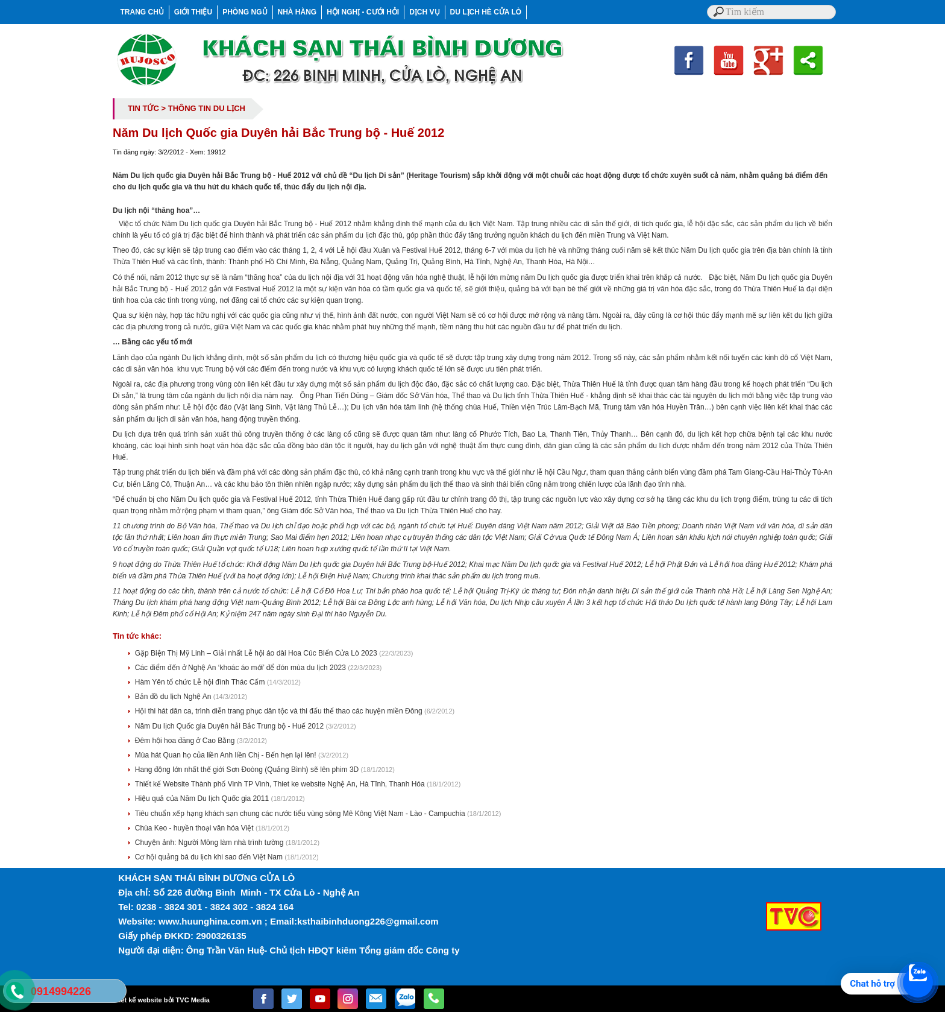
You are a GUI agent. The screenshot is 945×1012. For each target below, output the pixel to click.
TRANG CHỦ (142, 12)
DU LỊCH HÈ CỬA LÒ (486, 12)
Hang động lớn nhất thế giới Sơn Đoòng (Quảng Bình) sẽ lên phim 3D (248, 769)
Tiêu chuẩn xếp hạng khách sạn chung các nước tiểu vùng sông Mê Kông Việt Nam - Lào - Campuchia (301, 813)
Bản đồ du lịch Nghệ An (174, 696)
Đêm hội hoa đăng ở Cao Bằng (186, 740)
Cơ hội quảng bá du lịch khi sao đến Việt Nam (210, 857)
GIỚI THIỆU (193, 12)
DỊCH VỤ (424, 12)
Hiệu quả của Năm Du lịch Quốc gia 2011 (203, 798)
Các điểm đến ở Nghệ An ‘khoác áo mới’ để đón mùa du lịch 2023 (241, 667)
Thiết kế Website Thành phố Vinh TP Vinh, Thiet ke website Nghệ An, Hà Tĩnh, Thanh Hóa (281, 784)
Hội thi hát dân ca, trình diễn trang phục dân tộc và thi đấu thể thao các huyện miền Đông (279, 711)
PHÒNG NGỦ (244, 12)
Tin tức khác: (137, 635)
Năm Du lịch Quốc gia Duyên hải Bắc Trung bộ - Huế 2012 (230, 726)
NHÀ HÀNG (297, 12)
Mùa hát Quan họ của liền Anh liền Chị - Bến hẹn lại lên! (226, 755)
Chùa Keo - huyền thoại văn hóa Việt (195, 828)
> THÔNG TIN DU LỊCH (203, 108)
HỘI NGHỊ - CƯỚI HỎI (363, 12)
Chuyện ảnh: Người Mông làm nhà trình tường (210, 842)
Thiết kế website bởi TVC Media (160, 1000)
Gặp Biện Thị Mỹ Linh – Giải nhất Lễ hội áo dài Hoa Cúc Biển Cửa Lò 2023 (257, 653)
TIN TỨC (143, 108)
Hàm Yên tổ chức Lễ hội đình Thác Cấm (201, 682)
